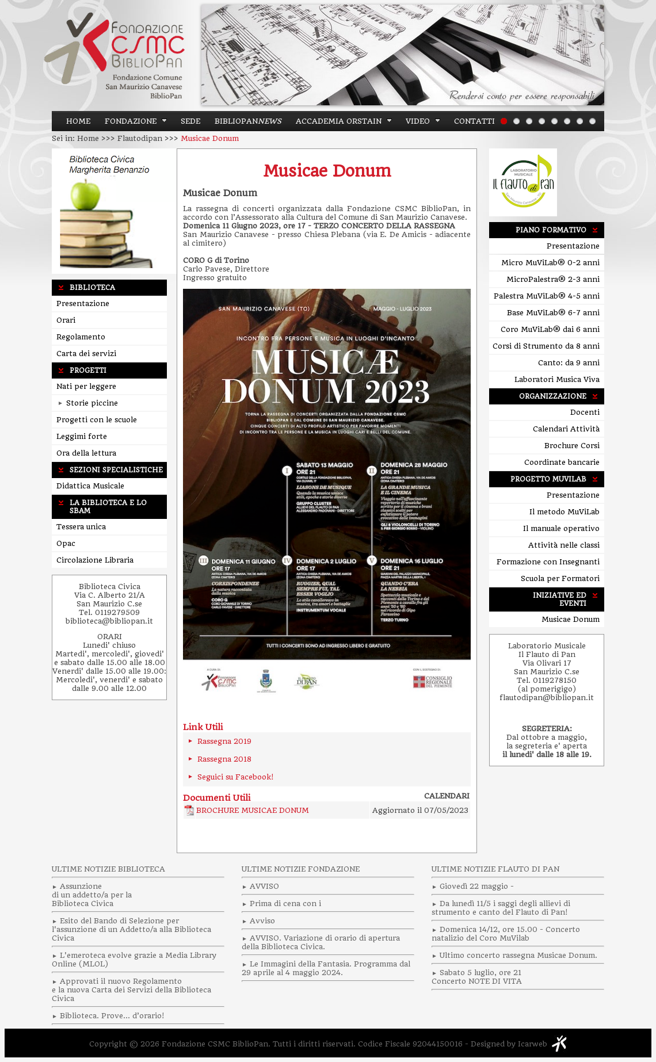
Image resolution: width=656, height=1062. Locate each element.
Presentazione (82, 303)
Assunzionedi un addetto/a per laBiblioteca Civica (92, 895)
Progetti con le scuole (96, 419)
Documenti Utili (216, 798)
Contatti (474, 121)
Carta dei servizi (86, 353)
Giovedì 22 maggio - (477, 886)
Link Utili (203, 727)
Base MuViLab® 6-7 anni (553, 312)
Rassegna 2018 (224, 759)
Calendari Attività (566, 429)
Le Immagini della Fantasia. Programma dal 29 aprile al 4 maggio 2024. (326, 968)
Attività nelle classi (564, 545)
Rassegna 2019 (224, 741)
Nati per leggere (86, 386)
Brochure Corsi (572, 445)
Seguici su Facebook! (235, 777)
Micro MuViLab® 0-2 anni (550, 262)
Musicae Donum (327, 171)
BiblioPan (248, 121)
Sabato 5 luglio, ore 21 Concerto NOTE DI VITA (477, 976)
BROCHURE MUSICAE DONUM (252, 810)
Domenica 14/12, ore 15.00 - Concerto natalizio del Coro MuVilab (506, 933)
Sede (190, 121)
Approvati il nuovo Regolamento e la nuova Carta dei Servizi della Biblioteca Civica (131, 990)
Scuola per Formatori (560, 578)
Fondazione (131, 121)
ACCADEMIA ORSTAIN (339, 121)
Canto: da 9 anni (569, 362)
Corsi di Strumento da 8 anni (546, 346)
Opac (65, 543)
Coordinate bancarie (562, 462)
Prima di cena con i (285, 903)
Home (78, 121)
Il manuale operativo (561, 528)
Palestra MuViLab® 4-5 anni (547, 296)
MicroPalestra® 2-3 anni (553, 279)
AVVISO (264, 886)
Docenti (585, 412)
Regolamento (80, 337)
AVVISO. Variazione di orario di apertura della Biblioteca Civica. (321, 942)
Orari (65, 320)
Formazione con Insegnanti (548, 561)
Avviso (262, 920)
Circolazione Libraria (95, 560)
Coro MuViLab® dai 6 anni (550, 329)
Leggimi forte (81, 436)
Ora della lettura (86, 453)
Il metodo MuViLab (564, 511)
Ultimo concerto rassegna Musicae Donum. (518, 955)
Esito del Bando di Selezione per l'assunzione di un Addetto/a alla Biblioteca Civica (131, 929)
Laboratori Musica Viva (557, 379)
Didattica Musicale (90, 486)
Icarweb (532, 1044)
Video (418, 121)
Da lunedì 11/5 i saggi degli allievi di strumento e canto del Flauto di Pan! (501, 907)
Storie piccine (88, 403)
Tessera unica (81, 526)
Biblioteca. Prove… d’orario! (112, 1015)
